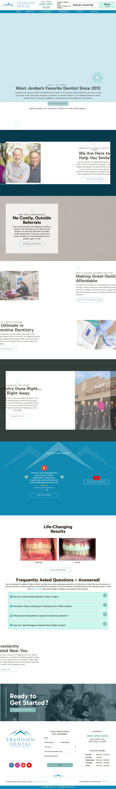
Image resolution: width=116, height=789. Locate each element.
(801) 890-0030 (46, 5)
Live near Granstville (66, 787)
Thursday (88, 763)
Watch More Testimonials (96, 482)
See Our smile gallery (58, 570)
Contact (95, 11)
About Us (30, 11)
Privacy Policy (44, 782)
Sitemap (35, 782)
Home (18, 11)
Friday (87, 766)
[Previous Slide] (26, 477)
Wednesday (89, 760)
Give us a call (36, 589)
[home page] (18, 5)
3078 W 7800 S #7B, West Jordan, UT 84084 (64, 5)
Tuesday (88, 757)
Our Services (47, 11)
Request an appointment (58, 121)
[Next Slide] (62, 477)
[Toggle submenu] (96, 5)
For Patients (65, 11)
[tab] (41, 490)
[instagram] (17, 765)
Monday (88, 755)
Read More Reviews (44, 495)
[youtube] (29, 765)
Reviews (81, 11)
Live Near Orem (47, 787)
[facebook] (11, 765)
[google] (23, 765)
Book (107, 5)
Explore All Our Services (32, 244)
